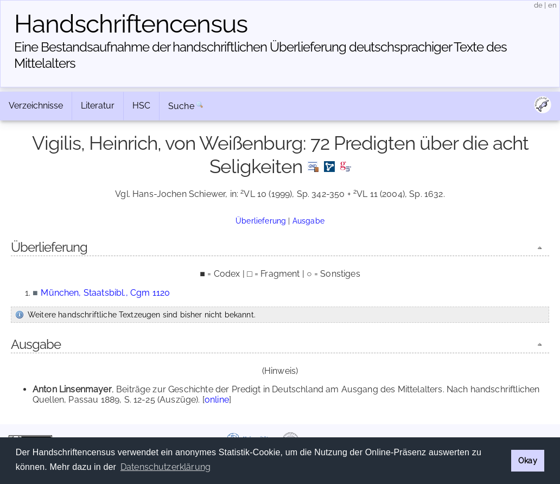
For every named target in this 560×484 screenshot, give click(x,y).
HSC (141, 105)
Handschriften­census (130, 24)
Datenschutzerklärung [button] (165, 467)
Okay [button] (527, 460)
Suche (181, 106)
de (538, 5)
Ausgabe (308, 220)
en (552, 5)
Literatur (97, 105)
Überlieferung (261, 220)
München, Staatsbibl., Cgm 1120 (105, 293)
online (217, 399)
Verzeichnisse (36, 105)
